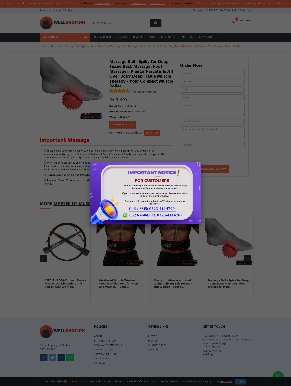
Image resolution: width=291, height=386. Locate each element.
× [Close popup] (197, 166)
